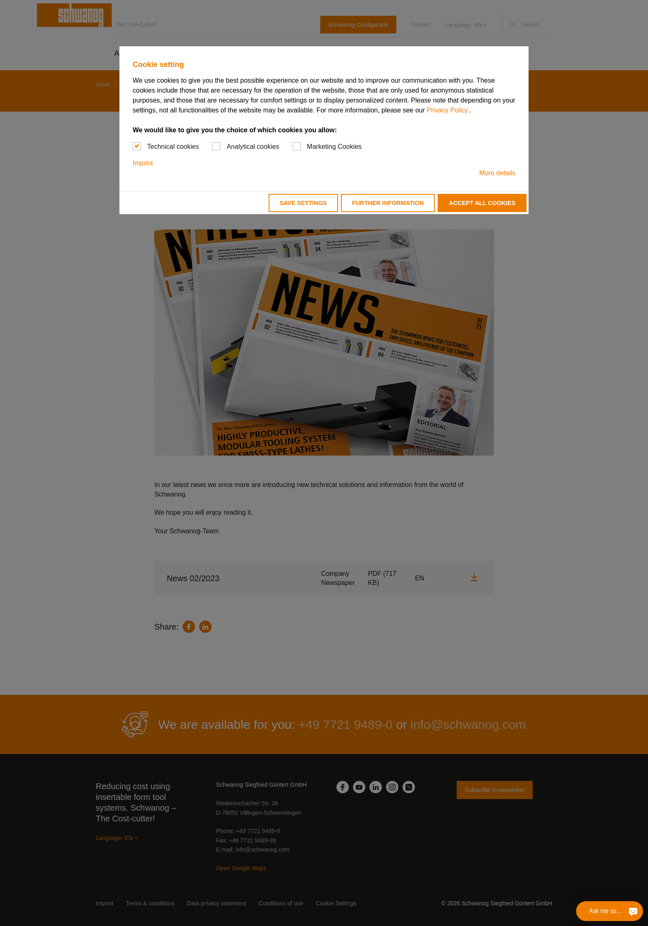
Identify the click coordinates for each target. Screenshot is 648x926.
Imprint (143, 163)
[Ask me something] (633, 911)
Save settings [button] (303, 203)
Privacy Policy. (447, 110)
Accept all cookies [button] (482, 203)
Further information (388, 203)
